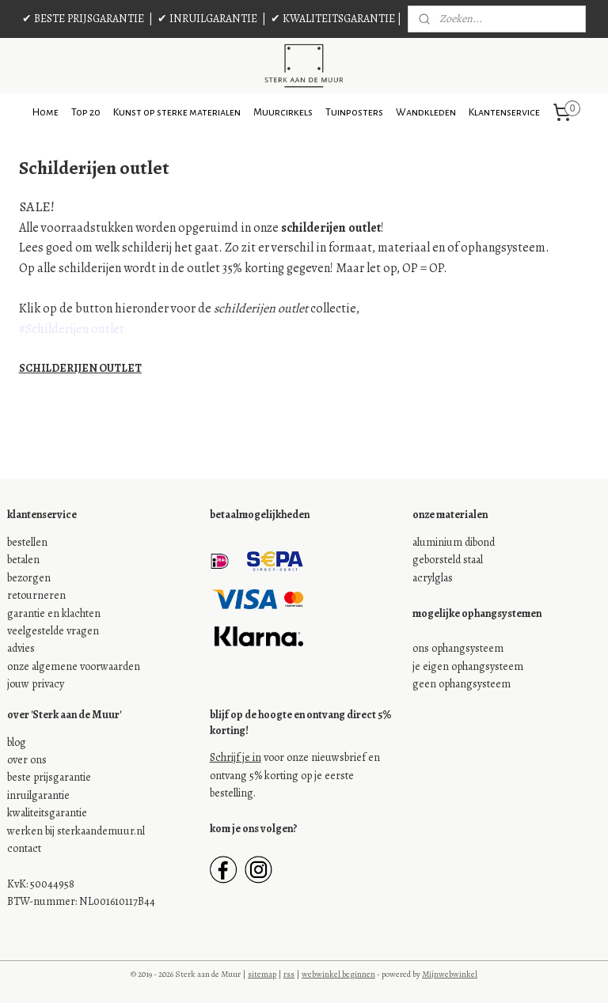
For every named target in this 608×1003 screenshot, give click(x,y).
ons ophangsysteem (458, 648)
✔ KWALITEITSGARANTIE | (336, 18)
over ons (27, 759)
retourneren (36, 595)
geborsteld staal (447, 559)
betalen (23, 559)
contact (24, 848)
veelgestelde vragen (53, 630)
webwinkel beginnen (338, 974)
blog (16, 742)
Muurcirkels (283, 112)
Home (45, 112)
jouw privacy (35, 683)
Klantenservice (504, 112)
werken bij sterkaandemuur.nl (76, 830)
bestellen (27, 542)
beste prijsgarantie (49, 777)
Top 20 (86, 112)
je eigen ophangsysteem (467, 666)
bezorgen (29, 577)
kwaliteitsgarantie (47, 812)
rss (288, 974)
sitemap (262, 974)
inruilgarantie (38, 795)
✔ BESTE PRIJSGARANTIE (83, 18)
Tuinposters (354, 112)
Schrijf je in (235, 757)
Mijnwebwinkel (449, 974)
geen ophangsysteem (461, 683)
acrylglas (432, 577)
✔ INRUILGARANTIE (207, 18)
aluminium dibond (453, 542)
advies (21, 648)
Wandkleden (426, 112)
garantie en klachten (54, 613)
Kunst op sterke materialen (177, 112)
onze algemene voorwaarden (73, 666)
